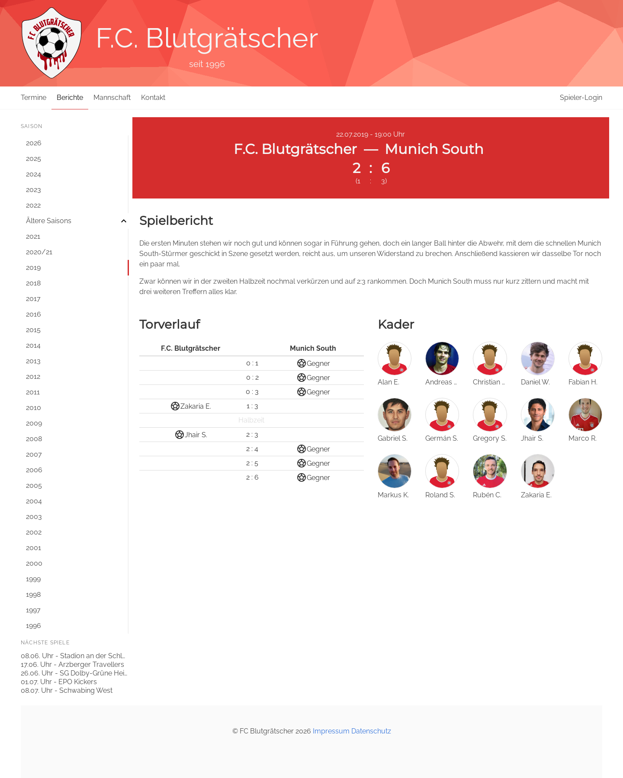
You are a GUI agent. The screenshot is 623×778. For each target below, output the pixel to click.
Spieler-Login (581, 97)
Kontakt (153, 97)
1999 (33, 579)
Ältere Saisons (48, 221)
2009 (34, 423)
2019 (33, 267)
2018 (33, 283)
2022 (33, 205)
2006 (34, 470)
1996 (33, 625)
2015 (33, 330)
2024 (33, 174)
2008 (34, 439)
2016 (33, 314)
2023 (33, 190)
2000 (34, 563)
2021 (33, 236)
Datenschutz (371, 731)
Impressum (331, 731)
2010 (33, 407)
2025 (33, 158)
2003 (34, 516)
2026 (34, 143)
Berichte (70, 97)
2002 (34, 532)
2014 (33, 345)
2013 (33, 361)
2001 (33, 548)
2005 (34, 485)
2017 (33, 299)
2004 (34, 501)
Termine (33, 97)
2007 (34, 454)
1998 (33, 594)
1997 (33, 610)
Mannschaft (112, 97)
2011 (33, 392)
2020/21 (39, 252)
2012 (33, 376)
